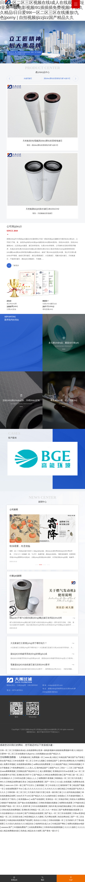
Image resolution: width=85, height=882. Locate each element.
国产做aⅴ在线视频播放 (12, 845)
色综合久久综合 (33, 866)
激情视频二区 (24, 824)
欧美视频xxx (71, 838)
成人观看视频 (41, 806)
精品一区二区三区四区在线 (63, 859)
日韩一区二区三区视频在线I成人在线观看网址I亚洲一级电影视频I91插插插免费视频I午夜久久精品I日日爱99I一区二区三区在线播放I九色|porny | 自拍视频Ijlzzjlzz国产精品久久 (42, 782)
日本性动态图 (47, 813)
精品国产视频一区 (70, 824)
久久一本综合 (78, 852)
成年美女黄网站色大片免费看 (19, 796)
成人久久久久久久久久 (32, 827)
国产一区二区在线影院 (63, 862)
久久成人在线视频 (34, 820)
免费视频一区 (42, 789)
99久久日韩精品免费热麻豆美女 (56, 817)
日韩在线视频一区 (52, 866)
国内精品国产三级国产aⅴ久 (27, 803)
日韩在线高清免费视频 (28, 852)
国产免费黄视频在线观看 (14, 855)
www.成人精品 (58, 789)
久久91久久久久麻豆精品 (58, 827)
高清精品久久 (32, 813)
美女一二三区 (49, 803)
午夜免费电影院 (76, 799)
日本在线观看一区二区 (43, 792)
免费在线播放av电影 (10, 873)
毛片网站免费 (27, 862)
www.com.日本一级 (75, 820)
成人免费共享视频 (45, 796)
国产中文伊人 (8, 824)
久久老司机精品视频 (10, 834)
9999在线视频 (43, 799)
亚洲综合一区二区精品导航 (27, 841)
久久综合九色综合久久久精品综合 (26, 869)
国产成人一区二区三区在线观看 (16, 859)
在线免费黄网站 (64, 873)
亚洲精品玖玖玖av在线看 (62, 806)
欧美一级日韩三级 (74, 831)
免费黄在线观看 (58, 845)
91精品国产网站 (73, 869)
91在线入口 (38, 824)
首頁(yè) (14, 878)
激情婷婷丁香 (53, 824)
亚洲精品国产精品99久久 (19, 806)
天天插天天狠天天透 (53, 831)
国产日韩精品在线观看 (72, 855)
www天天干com (53, 834)
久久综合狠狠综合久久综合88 (43, 855)
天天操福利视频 (30, 838)
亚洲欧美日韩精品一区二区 (56, 852)
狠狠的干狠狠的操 (72, 841)
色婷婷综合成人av (54, 869)
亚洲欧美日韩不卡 (34, 810)
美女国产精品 (23, 792)
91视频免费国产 (46, 873)
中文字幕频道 (59, 799)
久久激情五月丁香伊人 (52, 838)
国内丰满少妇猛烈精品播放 (70, 848)
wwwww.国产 (30, 873)
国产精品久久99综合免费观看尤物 (62, 810)
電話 (42, 878)
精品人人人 (62, 813)
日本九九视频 (63, 792)
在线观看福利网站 (65, 796)
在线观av (16, 838)
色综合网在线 (43, 862)
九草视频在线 (26, 789)
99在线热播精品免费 (33, 834)
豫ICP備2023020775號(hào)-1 (48, 760)
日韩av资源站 (41, 859)
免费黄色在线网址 (54, 820)
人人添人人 (5, 803)
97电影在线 (74, 845)
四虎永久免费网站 (52, 841)
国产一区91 (17, 820)
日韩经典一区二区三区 (29, 831)
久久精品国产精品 (25, 799)
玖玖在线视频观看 (46, 848)
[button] (9, 78)
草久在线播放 (8, 852)
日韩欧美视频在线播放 (37, 845)
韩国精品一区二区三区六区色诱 (22, 817)
